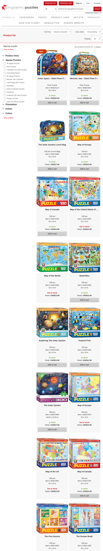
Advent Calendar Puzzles (15, 89)
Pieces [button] (42, 17)
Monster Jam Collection (15, 79)
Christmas (10, 92)
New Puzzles (11, 67)
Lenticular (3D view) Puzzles (17, 95)
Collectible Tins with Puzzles (17, 70)
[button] (80, 3)
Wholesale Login (66, 3)
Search (97, 9)
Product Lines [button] (60, 17)
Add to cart (52, 103)
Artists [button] (78, 17)
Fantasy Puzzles (12, 98)
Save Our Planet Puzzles (15, 102)
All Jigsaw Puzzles (13, 63)
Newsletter (52, 23)
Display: (87, 39)
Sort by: (47, 32)
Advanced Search (93, 13)
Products (95, 16)
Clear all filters (9, 49)
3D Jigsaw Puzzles (13, 76)
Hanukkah (10, 86)
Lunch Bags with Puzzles (15, 83)
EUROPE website (74, 23)
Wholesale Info (50, 3)
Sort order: (80, 32)
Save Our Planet (29, 23)
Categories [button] (26, 17)
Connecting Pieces (13, 73)
